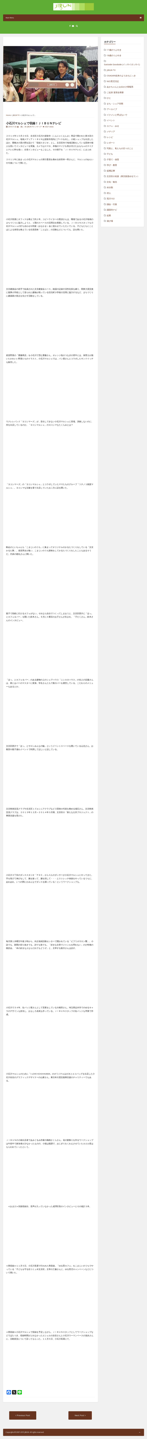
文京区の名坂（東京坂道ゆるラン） (123, 176)
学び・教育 (112, 165)
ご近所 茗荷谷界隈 (115, 92)
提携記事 (111, 170)
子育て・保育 (113, 159)
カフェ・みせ (113, 126)
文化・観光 (112, 181)
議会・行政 (112, 204)
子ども (110, 153)
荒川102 (111, 198)
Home (8, 115)
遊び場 (110, 221)
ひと (109, 98)
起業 (109, 215)
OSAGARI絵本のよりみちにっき (121, 75)
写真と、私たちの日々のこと (120, 148)
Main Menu (73, 18)
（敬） (21, 127)
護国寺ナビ (112, 209)
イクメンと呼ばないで (117, 114)
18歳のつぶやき (114, 55)
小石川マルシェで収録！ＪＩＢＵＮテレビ (33, 123)
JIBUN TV (16, 115)
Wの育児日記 (113, 81)
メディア (38, 127)
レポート (111, 142)
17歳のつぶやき (114, 49)
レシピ (110, 137)
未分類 (110, 187)
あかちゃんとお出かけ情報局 (120, 86)
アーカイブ (112, 109)
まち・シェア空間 (115, 103)
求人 (109, 193)
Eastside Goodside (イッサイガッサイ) (122, 64)
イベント (111, 120)
